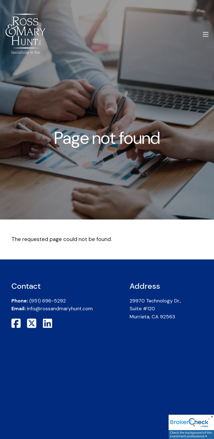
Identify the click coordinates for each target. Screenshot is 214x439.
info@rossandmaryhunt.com (60, 308)
